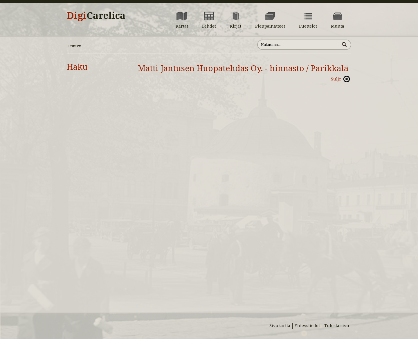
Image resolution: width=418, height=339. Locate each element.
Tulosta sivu (336, 325)
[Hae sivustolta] (298, 44)
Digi (96, 15)
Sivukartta (279, 325)
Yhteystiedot (307, 325)
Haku (77, 67)
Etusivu (74, 46)
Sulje (336, 79)
